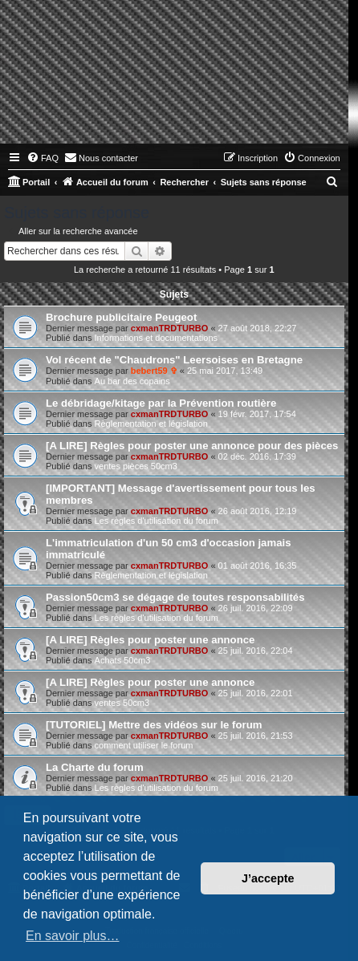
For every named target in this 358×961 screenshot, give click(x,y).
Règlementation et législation (151, 423)
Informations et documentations (156, 338)
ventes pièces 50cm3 (136, 466)
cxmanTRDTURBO (170, 328)
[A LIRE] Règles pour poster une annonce (150, 640)
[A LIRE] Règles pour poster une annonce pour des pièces (192, 446)
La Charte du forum (95, 767)
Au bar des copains (132, 381)
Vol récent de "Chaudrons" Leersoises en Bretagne (174, 360)
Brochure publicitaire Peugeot (121, 317)
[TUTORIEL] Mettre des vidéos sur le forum (154, 725)
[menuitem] (42, 158)
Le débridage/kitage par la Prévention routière (161, 403)
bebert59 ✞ (154, 370)
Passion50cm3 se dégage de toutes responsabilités (175, 597)
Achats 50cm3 (123, 660)
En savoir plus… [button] (73, 936)
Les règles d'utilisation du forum (156, 520)
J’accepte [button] (268, 878)
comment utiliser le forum (144, 745)
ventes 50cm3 (122, 703)
